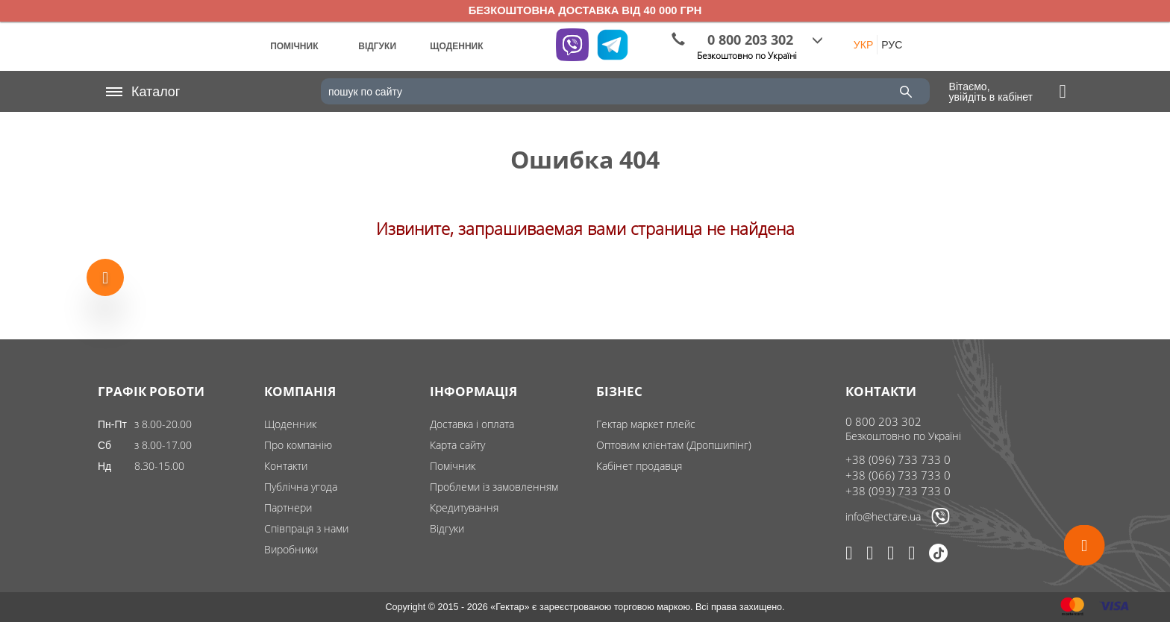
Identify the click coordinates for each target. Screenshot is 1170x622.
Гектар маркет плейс (645, 424)
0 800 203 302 (883, 421)
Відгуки (447, 528)
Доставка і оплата (472, 424)
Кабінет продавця (639, 466)
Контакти (285, 466)
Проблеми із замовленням (494, 487)
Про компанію (298, 445)
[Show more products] (105, 274)
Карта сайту (457, 445)
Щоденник (290, 424)
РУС (891, 45)
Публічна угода (300, 487)
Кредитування (464, 507)
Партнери (288, 507)
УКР (863, 45)
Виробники (291, 549)
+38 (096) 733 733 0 (898, 459)
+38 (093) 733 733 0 (898, 490)
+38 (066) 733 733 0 (898, 475)
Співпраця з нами (306, 528)
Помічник (452, 466)
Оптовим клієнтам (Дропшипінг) (673, 445)
